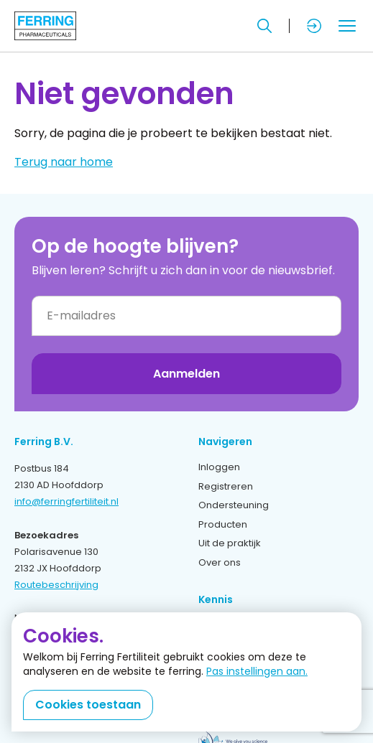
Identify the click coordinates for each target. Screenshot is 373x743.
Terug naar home (63, 162)
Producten (222, 524)
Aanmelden (186, 373)
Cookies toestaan (88, 704)
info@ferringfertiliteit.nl (66, 501)
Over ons (219, 562)
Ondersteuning (233, 505)
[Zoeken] (264, 26)
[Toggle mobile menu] (347, 25)
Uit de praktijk (229, 543)
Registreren (225, 486)
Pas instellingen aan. (257, 671)
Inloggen (219, 467)
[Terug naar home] (45, 25)
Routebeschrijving (56, 585)
